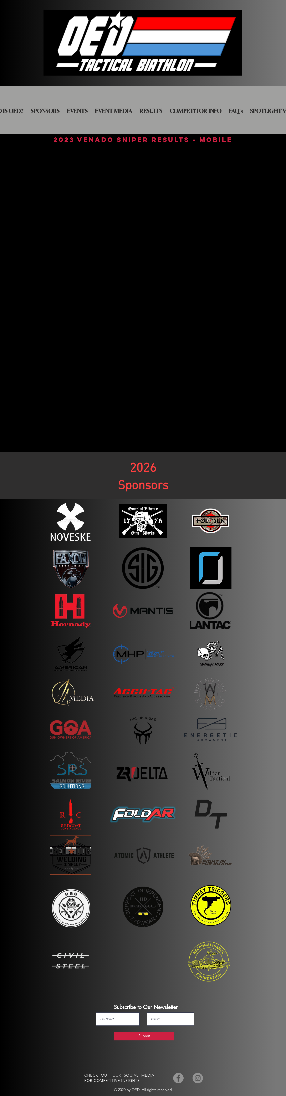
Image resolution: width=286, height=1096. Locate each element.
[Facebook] (178, 1078)
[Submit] (144, 1036)
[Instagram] (198, 1078)
